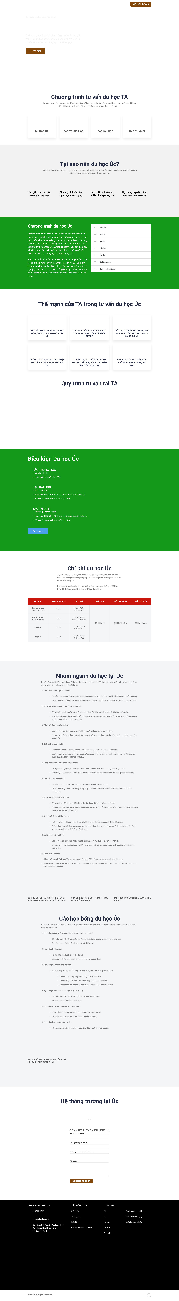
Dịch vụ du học (108, 4)
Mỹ (105, 1211)
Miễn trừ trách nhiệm (134, 1222)
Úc (105, 1217)
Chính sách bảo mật (134, 1211)
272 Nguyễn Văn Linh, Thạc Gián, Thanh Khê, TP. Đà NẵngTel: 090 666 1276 (47, 1228)
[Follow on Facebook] (149, 1295)
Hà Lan (107, 1222)
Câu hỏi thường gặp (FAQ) (81, 1227)
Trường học (66, 4)
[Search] (126, 4)
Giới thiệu (52, 4)
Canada (107, 1227)
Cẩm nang (93, 4)
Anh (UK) (107, 1233)
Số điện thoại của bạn (89, 1146)
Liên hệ (74, 1222)
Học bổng (80, 4)
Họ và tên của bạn (89, 1137)
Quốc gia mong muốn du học (89, 1155)
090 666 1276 (38, 1211)
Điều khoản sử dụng (134, 1216)
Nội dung (89, 1169)
